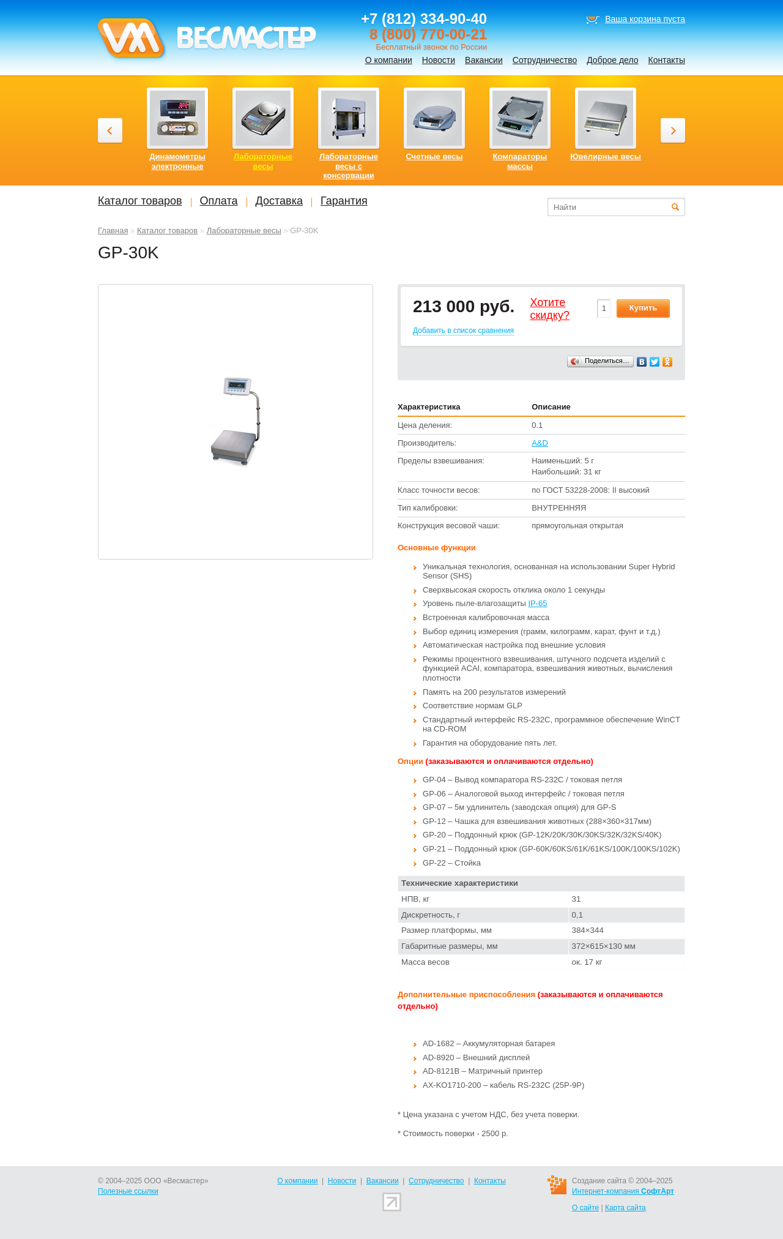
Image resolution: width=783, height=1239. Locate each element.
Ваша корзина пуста (645, 19)
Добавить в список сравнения (463, 330)
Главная (113, 230)
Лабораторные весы (244, 230)
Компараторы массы (520, 161)
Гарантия (344, 201)
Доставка (279, 201)
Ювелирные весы (605, 156)
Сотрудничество (545, 60)
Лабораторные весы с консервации (348, 166)
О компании (388, 60)
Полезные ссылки (128, 1191)
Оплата (219, 201)
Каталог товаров (167, 230)
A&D (540, 442)
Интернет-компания (623, 1191)
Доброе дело (612, 60)
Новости (438, 60)
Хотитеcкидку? (550, 309)
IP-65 (537, 603)
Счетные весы (434, 156)
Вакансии (484, 60)
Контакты (666, 60)
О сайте (585, 1207)
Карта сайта (625, 1207)
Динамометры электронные (177, 161)
